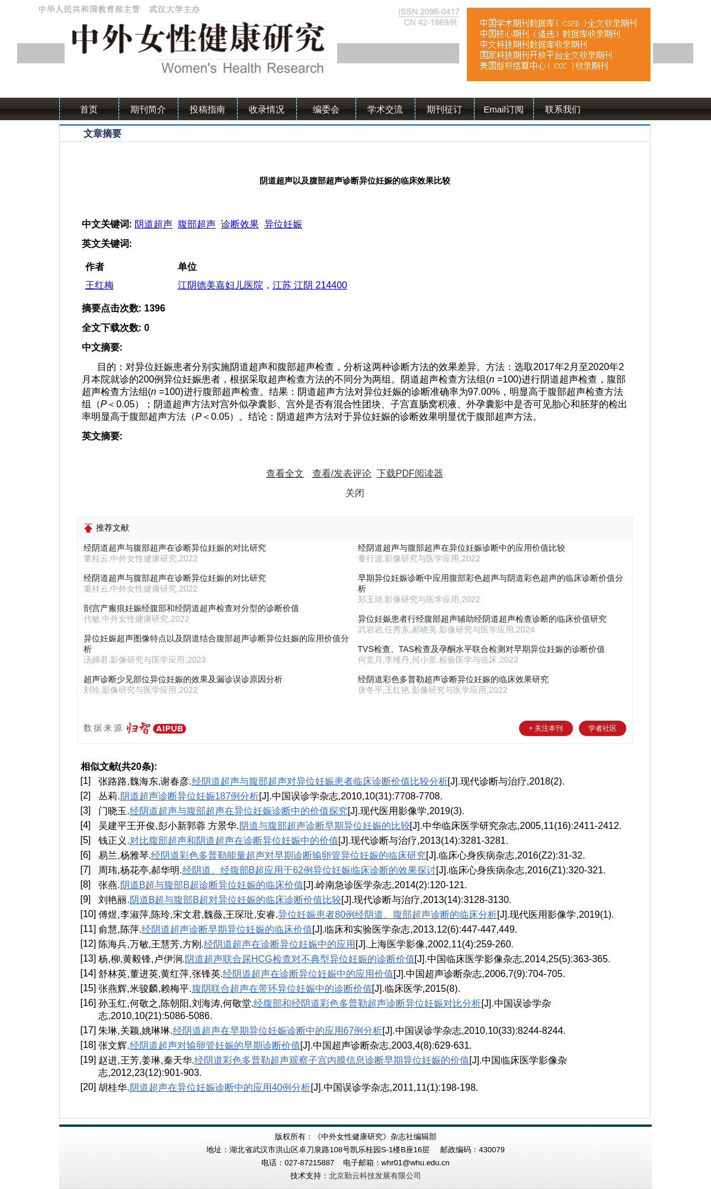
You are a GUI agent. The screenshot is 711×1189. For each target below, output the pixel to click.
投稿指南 (207, 109)
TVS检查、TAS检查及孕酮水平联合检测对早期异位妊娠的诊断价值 (481, 649)
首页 (89, 109)
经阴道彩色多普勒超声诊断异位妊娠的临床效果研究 (453, 679)
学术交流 (385, 109)
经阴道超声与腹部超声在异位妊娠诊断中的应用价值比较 (461, 547)
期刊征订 (444, 109)
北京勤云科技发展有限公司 (375, 1175)
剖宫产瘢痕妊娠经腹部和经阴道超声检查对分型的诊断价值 (191, 608)
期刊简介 (148, 109)
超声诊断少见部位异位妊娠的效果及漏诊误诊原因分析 (183, 679)
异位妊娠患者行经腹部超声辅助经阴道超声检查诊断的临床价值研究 (482, 619)
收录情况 (266, 109)
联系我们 (563, 109)
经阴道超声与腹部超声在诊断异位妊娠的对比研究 (175, 547)
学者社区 (602, 728)
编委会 (326, 109)
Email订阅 (503, 109)
